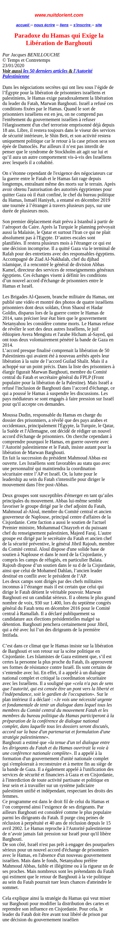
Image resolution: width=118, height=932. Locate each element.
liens (64, 25)
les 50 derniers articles (45, 70)
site (98, 25)
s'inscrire (82, 25)
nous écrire (44, 25)
